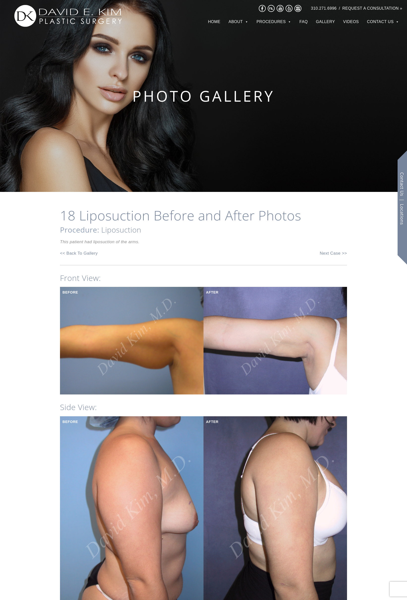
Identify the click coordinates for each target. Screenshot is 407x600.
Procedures (271, 22)
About (236, 22)
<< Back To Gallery (79, 253)
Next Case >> (333, 253)
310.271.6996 (324, 8)
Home (214, 22)
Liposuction (121, 230)
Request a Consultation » (372, 8)
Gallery (325, 22)
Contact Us (380, 22)
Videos (351, 22)
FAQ (303, 22)
